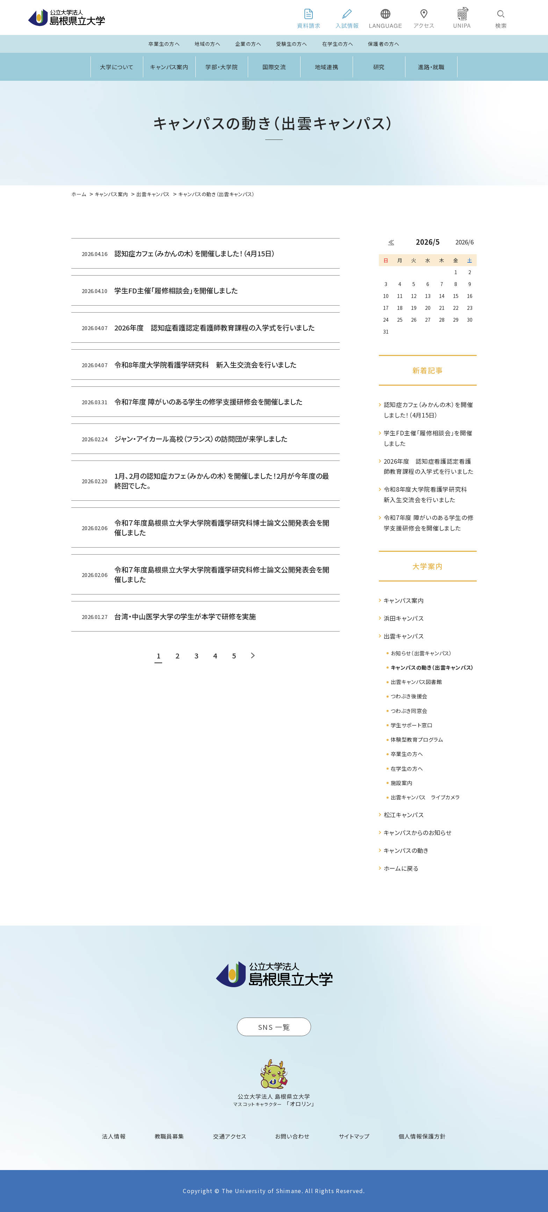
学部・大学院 (222, 67)
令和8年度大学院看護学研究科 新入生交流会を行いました (429, 494)
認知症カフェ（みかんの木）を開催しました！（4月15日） (428, 409)
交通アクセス (229, 1136)
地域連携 (327, 67)
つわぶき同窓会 (409, 710)
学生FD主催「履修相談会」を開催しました (428, 438)
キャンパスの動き (406, 850)
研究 (379, 67)
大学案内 (427, 566)
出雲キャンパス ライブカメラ (425, 797)
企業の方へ (248, 43)
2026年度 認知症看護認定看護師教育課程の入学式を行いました (429, 466)
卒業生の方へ (164, 43)
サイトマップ (354, 1136)
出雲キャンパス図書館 (416, 681)
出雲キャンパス (404, 636)
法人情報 (114, 1136)
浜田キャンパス (404, 618)
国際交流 (274, 67)
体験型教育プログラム (417, 739)
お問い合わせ (292, 1136)
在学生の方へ (338, 43)
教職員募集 (170, 1136)
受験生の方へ (292, 43)
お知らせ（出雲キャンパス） (421, 653)
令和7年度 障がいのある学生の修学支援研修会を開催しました (429, 522)
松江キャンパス (404, 814)
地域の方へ (208, 43)
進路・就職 (431, 67)
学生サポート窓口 (412, 725)
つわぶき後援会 (409, 696)
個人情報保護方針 (422, 1136)
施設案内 (401, 782)
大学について (117, 67)
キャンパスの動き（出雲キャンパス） (432, 667)
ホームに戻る (401, 868)
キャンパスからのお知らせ (418, 832)
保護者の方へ (383, 43)
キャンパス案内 (169, 67)
